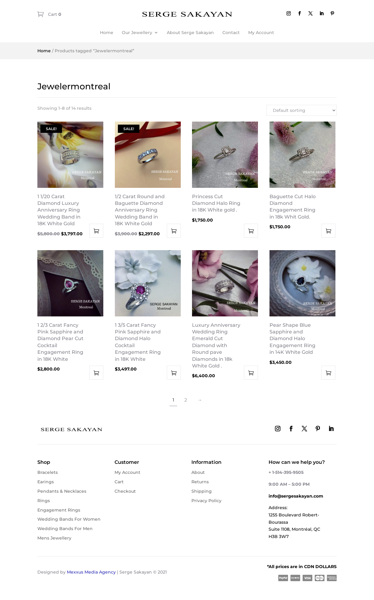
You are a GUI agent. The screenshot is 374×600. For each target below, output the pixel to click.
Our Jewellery (137, 32)
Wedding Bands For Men (65, 528)
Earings (45, 481)
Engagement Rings (58, 510)
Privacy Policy (206, 500)
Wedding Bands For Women (69, 519)
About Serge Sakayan (190, 32)
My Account (261, 32)
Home (106, 32)
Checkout (125, 491)
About (198, 472)
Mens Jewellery (54, 538)
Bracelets (47, 472)
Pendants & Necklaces (61, 491)
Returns (200, 481)
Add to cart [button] (96, 231)
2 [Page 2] (185, 400)
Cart (54, 14)
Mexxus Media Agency (91, 572)
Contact (231, 32)
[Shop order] (301, 110)
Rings (43, 500)
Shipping (201, 491)
